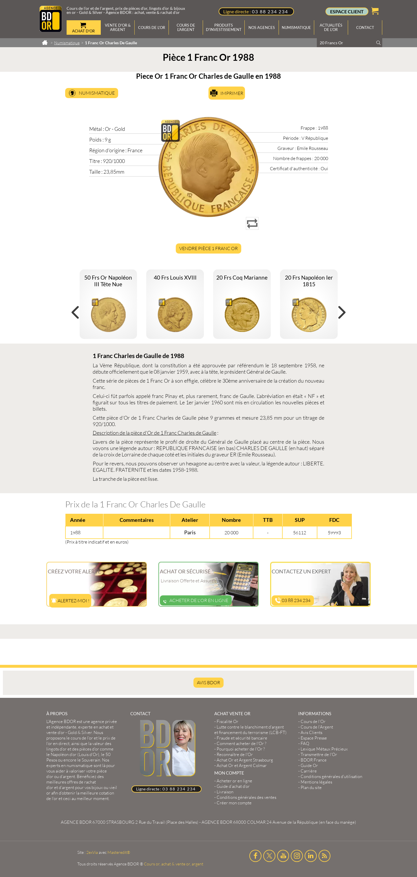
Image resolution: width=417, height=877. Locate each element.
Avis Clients (311, 732)
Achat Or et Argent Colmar (242, 765)
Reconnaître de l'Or (235, 754)
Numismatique (97, 93)
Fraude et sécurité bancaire (242, 738)
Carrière (309, 771)
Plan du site (311, 787)
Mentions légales (316, 782)
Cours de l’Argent (317, 727)
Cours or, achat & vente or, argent (173, 863)
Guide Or (309, 765)
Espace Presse (314, 738)
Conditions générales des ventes (246, 797)
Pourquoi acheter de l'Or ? (241, 749)
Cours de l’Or (313, 721)
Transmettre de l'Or (319, 754)
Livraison (225, 792)
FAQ (305, 743)
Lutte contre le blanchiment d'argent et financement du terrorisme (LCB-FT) (250, 729)
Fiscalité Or (227, 721)
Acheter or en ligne (234, 781)
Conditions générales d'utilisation (331, 776)
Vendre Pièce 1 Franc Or (208, 248)
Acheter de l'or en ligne (195, 600)
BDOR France (314, 760)
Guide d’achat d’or (233, 786)
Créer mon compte (234, 803)
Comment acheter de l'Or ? (241, 743)
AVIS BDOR (208, 682)
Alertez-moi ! (70, 600)
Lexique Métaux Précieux (324, 749)
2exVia (92, 852)
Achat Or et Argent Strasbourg (245, 760)
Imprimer (231, 93)
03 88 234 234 (270, 11)
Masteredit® (118, 852)
